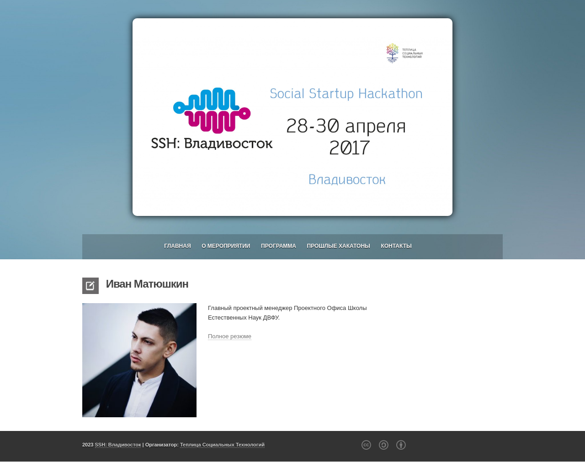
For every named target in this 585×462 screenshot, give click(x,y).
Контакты (396, 246)
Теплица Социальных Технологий (222, 444)
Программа (278, 246)
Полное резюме (229, 336)
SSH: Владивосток (118, 444)
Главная (177, 246)
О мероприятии (226, 246)
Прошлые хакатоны (338, 246)
